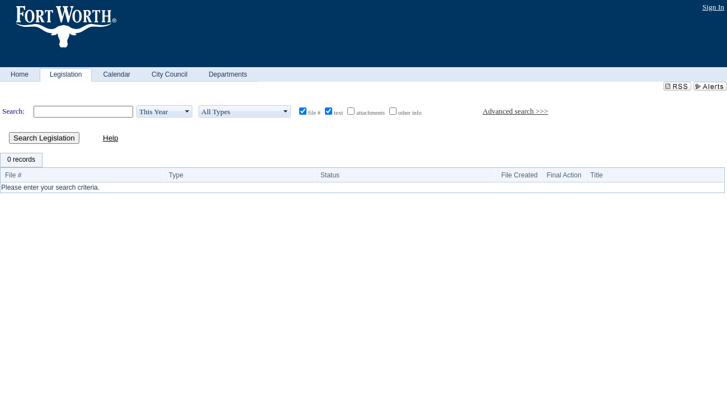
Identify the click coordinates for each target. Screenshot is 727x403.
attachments (370, 113)
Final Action (564, 175)
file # (314, 113)
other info (410, 113)
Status (329, 175)
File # (13, 175)
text (338, 113)
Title (597, 175)
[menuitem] (21, 160)
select (187, 111)
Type (176, 175)
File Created (519, 175)
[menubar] (21, 160)
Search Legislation (44, 138)
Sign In (713, 7)
